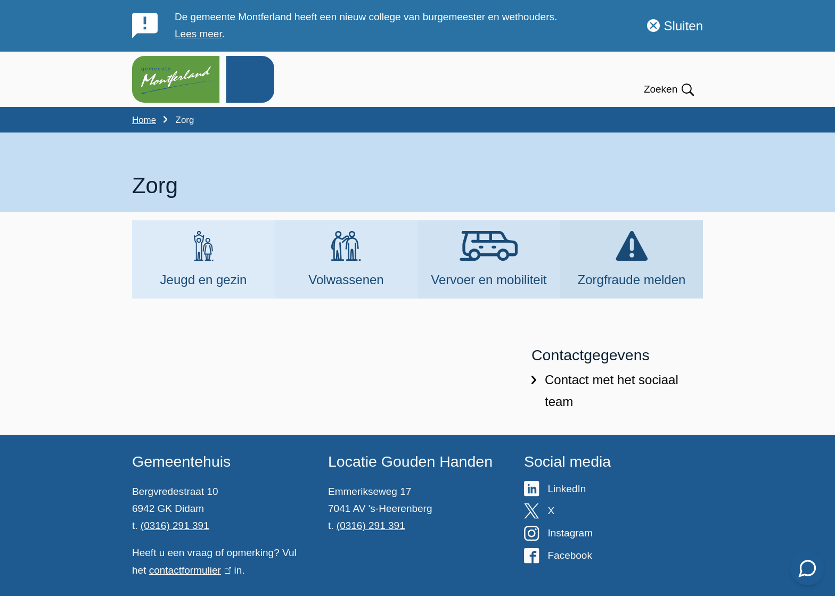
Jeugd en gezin (203, 280)
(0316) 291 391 (175, 525)
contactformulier (190, 570)
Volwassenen (345, 280)
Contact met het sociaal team (604, 392)
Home (144, 120)
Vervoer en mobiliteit (488, 280)
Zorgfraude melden (632, 280)
